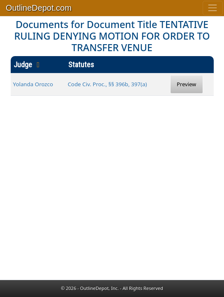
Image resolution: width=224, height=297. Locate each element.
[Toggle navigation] (213, 8)
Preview (186, 84)
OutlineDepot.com (39, 7)
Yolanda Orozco (33, 84)
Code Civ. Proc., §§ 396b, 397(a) (107, 84)
